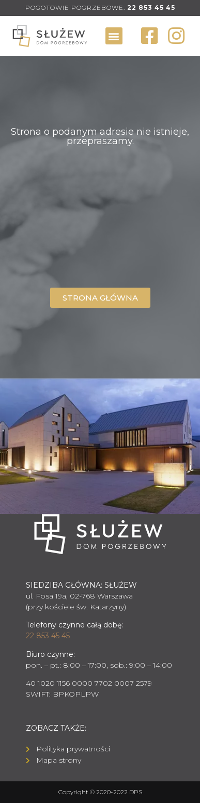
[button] (113, 35)
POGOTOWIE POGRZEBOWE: (100, 7)
